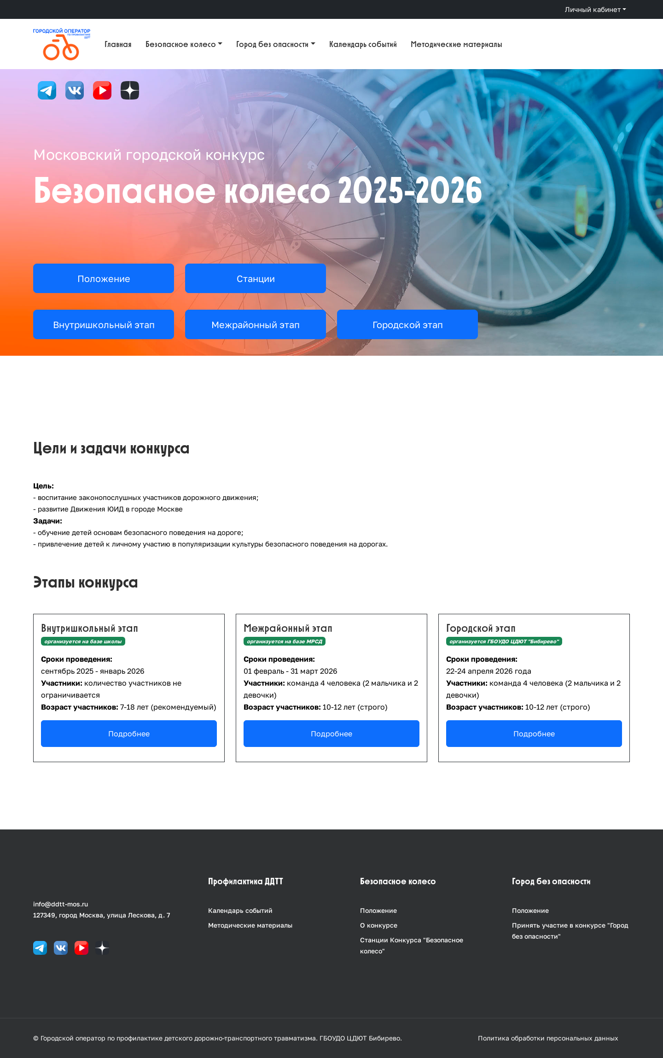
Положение (378, 910)
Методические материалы (456, 44)
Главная (118, 44)
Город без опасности (272, 44)
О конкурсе (378, 925)
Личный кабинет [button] (593, 9)
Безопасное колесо (180, 44)
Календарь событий (363, 44)
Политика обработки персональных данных (548, 1038)
